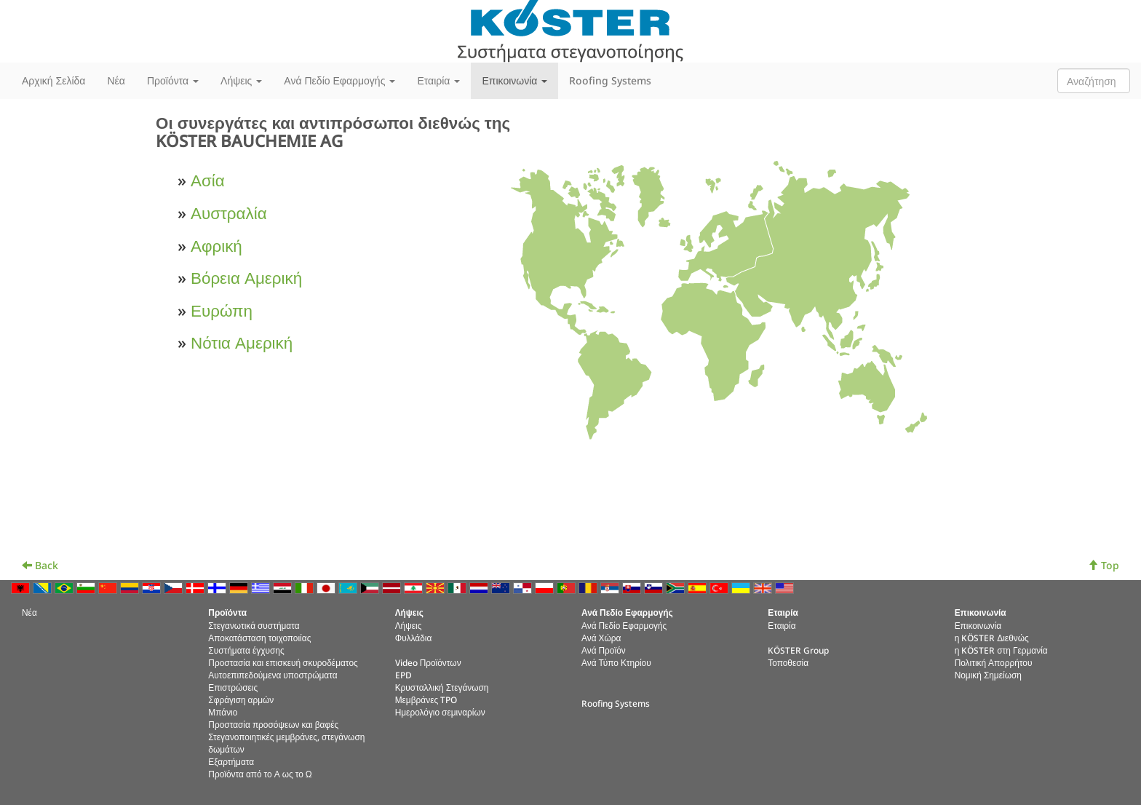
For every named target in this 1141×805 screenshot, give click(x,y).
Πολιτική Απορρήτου (994, 662)
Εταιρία (781, 625)
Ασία (208, 180)
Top (1103, 565)
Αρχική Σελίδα (53, 80)
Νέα (115, 80)
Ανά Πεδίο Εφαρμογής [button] (339, 80)
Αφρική (216, 245)
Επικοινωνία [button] (514, 80)
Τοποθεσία (788, 662)
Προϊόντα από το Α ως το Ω (259, 774)
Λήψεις (408, 625)
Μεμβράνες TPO (426, 699)
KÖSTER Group (798, 650)
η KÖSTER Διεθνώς (992, 637)
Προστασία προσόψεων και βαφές (273, 724)
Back (40, 565)
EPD (403, 675)
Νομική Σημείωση (988, 675)
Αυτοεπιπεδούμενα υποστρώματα (272, 675)
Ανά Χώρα (601, 637)
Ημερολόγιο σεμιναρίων (440, 712)
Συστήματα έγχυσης (246, 650)
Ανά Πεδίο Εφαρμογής (624, 625)
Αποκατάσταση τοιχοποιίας (259, 637)
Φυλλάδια (413, 637)
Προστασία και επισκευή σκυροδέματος (282, 662)
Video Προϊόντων (428, 662)
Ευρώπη (222, 310)
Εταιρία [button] (438, 80)
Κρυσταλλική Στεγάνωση (442, 687)
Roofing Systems (610, 80)
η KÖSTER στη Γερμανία (1001, 650)
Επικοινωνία (978, 625)
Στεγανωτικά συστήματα (253, 625)
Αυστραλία (229, 213)
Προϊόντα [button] (173, 80)
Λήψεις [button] (241, 80)
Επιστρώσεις (233, 687)
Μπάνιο (222, 712)
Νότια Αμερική (242, 342)
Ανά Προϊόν (603, 650)
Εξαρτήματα (231, 761)
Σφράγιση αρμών (241, 699)
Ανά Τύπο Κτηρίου (616, 662)
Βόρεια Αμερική (246, 277)
